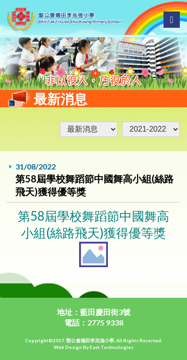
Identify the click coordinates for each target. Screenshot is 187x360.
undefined (151, 129)
